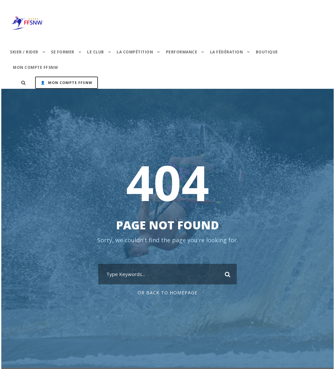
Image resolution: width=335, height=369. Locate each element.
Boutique (267, 52)
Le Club (95, 52)
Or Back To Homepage (167, 293)
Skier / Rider (24, 52)
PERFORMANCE (181, 52)
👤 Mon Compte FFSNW (66, 82)
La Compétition (135, 52)
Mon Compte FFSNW (35, 67)
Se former (62, 52)
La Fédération (226, 52)
